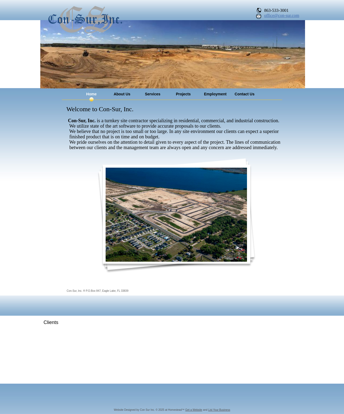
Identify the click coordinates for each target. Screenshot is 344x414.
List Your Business (219, 409)
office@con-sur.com (281, 15)
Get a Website (193, 409)
